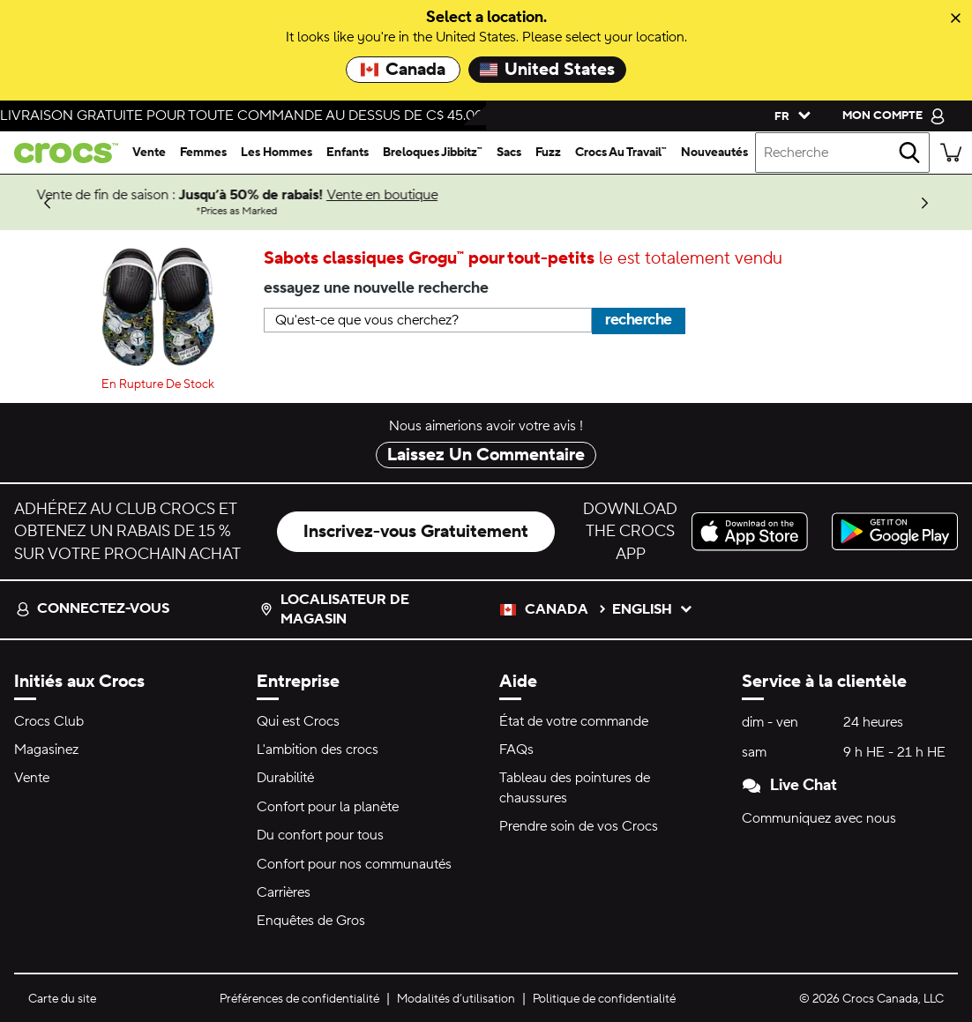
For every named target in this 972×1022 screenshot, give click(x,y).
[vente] (149, 152)
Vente (31, 778)
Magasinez (46, 749)
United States (547, 69)
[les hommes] (276, 152)
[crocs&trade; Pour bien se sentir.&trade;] (62, 153)
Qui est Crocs (298, 721)
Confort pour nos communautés (354, 864)
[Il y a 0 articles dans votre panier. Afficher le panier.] (951, 152)
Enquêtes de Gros (311, 920)
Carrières (283, 892)
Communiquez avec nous (819, 818)
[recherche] (909, 152)
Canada (403, 69)
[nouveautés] (714, 152)
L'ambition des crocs (317, 749)
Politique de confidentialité (604, 999)
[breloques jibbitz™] (433, 152)
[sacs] (509, 152)
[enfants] (347, 152)
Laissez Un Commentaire (486, 455)
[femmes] (203, 152)
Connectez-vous (92, 608)
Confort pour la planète (328, 807)
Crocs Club (49, 721)
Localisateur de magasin (334, 609)
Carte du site (62, 999)
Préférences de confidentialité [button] (299, 999)
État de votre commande (573, 721)
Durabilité (285, 778)
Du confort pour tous (320, 835)
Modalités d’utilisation (456, 999)
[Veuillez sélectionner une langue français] (788, 116)
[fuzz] (548, 152)
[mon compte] (894, 116)
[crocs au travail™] (621, 152)
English (652, 609)
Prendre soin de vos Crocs (578, 826)
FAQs (516, 749)
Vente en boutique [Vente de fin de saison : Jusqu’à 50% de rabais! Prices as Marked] (631, 195)
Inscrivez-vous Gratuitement (415, 531)
